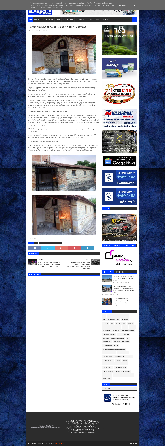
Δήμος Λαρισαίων (109, 334)
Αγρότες (130, 323)
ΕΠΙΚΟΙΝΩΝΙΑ (68, 19)
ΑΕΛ (112, 323)
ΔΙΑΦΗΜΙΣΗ (80, 19)
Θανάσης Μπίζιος (109, 353)
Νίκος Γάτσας (107, 367)
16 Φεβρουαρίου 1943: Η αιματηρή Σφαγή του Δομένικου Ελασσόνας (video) (124, 278)
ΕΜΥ (128, 338)
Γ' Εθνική (106, 330)
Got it (132, 5)
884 (36, 243)
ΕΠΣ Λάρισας (107, 342)
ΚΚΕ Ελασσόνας (123, 353)
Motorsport (112, 316)
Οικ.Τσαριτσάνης (120, 367)
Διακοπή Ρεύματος (117, 338)
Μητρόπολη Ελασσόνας (47, 243)
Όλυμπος (125, 319)
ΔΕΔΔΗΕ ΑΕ (115, 330)
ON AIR (58, 19)
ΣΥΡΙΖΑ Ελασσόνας (120, 375)
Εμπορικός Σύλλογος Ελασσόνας (114, 349)
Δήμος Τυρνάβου (123, 334)
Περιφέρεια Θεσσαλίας (122, 371)
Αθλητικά (106, 327)
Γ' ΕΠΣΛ (132, 327)
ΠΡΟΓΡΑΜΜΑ (48, 19)
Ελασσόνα (125, 342)
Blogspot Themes (60, 443)
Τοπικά (58, 243)
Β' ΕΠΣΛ (125, 327)
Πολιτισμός (107, 375)
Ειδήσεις (117, 342)
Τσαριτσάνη (107, 378)
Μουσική (124, 364)
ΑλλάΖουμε (116, 327)
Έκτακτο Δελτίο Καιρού (111, 319)
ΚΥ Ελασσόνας (108, 356)
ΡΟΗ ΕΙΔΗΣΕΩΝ (93, 19)
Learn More (123, 5)
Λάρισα (125, 360)
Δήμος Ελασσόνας (128, 330)
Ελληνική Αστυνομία (110, 345)
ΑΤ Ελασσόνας (120, 323)
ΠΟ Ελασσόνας (108, 371)
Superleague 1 (123, 316)
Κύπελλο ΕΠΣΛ (108, 360)
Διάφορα (106, 338)
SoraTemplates (39, 443)
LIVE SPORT (105, 19)
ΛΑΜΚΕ (118, 360)
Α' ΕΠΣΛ (105, 323)
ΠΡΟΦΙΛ (37, 19)
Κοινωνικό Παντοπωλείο (123, 356)
